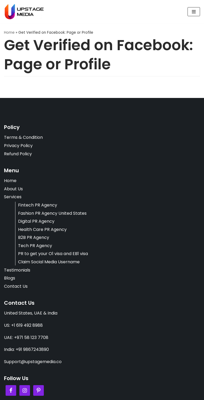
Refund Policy (18, 154)
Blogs (9, 278)
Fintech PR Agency (37, 205)
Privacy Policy (18, 146)
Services (13, 197)
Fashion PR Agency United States (52, 213)
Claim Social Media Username (49, 262)
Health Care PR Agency (42, 229)
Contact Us (16, 286)
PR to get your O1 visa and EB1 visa (53, 254)
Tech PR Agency (35, 246)
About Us (13, 189)
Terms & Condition (23, 137)
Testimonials (17, 270)
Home (9, 32)
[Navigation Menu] (194, 11)
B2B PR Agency (33, 237)
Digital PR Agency (36, 221)
